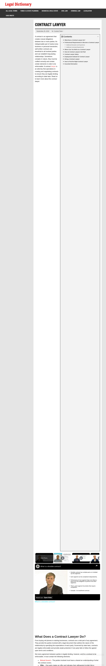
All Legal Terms (11, 11)
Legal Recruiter (12, 612)
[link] (38, 91)
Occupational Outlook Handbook (73, 400)
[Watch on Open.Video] (44, 122)
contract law (79, 225)
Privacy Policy (24, 661)
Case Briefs (10, 15)
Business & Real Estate (50, 11)
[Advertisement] (67, 143)
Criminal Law (75, 11)
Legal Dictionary (18, 4)
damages (69, 222)
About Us (35, 661)
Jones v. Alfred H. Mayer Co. (17, 644)
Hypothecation (12, 598)
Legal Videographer (14, 607)
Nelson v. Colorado (13, 639)
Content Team (58, 31)
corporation (67, 459)
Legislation (88, 11)
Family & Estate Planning (29, 11)
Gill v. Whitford (12, 633)
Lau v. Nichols (12, 630)
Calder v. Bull (11, 595)
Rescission (11, 584)
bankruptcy (57, 387)
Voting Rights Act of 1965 (16, 651)
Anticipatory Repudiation (15, 591)
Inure (9, 616)
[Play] (80, 82)
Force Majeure (12, 588)
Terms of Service (12, 661)
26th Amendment (13, 649)
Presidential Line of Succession (18, 647)
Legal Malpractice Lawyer (16, 614)
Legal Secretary (12, 609)
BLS (98, 559)
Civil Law (64, 11)
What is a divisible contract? (50, 91)
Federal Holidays (13, 642)
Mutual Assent (45, 185)
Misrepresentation (13, 600)
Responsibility (89, 279)
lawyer (53, 66)
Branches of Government (15, 654)
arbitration (43, 217)
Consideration (45, 197)
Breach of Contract (13, 593)
